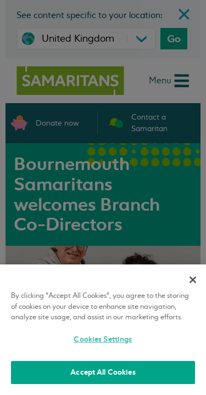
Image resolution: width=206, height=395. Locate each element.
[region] (103, 329)
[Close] (193, 280)
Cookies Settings (103, 339)
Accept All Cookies (102, 372)
